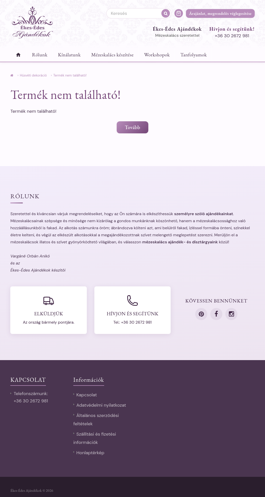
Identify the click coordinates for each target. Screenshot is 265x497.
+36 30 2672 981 (232, 36)
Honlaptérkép (90, 453)
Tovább (132, 127)
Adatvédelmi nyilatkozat (101, 405)
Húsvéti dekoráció (33, 75)
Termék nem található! (69, 75)
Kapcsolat (86, 395)
